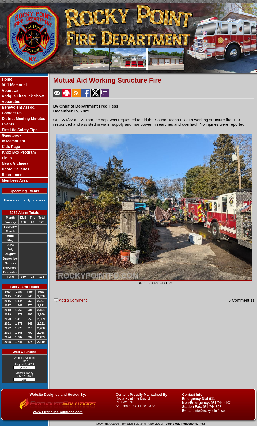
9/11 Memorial (14, 85)
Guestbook (11, 135)
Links (6, 158)
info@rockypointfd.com (211, 411)
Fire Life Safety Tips (19, 130)
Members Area (14, 180)
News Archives (14, 163)
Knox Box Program (18, 152)
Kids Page (10, 146)
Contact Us (11, 113)
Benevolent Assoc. (18, 107)
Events (7, 124)
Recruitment (12, 175)
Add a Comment (73, 300)
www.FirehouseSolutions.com (57, 412)
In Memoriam (13, 141)
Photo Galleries (15, 169)
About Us (9, 90)
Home (6, 79)
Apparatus (10, 102)
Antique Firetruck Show (22, 96)
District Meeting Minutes (23, 118)
